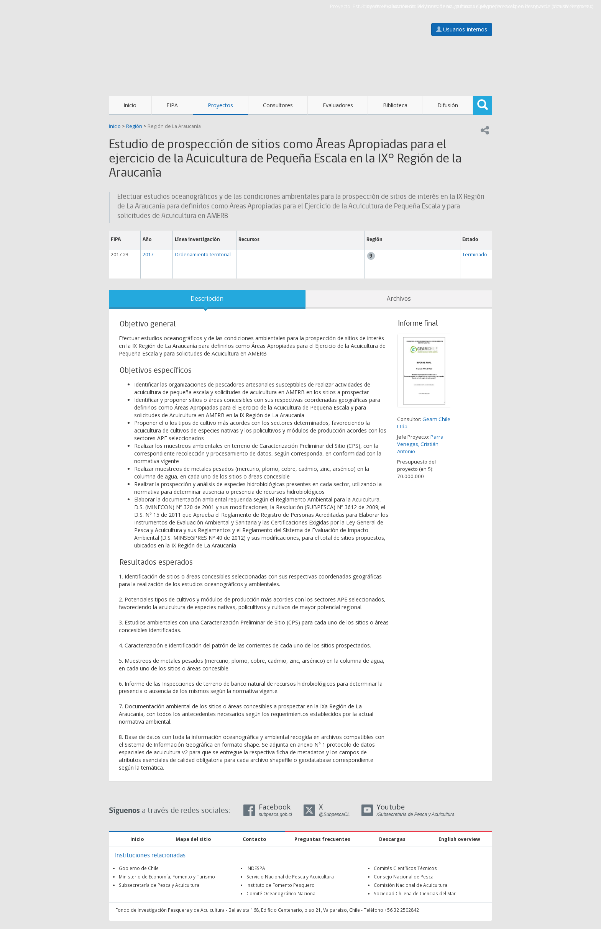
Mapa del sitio (193, 839)
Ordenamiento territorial (203, 254)
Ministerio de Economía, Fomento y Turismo (167, 876)
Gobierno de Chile (139, 868)
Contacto (254, 839)
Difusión (447, 105)
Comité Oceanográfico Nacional (281, 893)
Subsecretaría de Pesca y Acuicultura (159, 885)
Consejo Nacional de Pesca (404, 876)
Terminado (474, 254)
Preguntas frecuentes (322, 839)
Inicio (129, 105)
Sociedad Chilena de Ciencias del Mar (415, 893)
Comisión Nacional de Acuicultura (410, 885)
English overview (459, 839)
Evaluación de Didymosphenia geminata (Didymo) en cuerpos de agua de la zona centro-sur (488, 6)
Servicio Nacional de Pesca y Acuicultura (290, 876)
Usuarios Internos (461, 29)
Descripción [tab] (206, 299)
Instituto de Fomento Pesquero (280, 885)
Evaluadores (338, 105)
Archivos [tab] (399, 299)
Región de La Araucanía (174, 126)
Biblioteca (395, 105)
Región (134, 126)
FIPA (172, 105)
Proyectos (220, 105)
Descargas (392, 839)
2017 (148, 254)
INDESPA (255, 868)
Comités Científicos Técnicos (405, 868)
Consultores (278, 105)
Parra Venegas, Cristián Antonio (420, 444)
